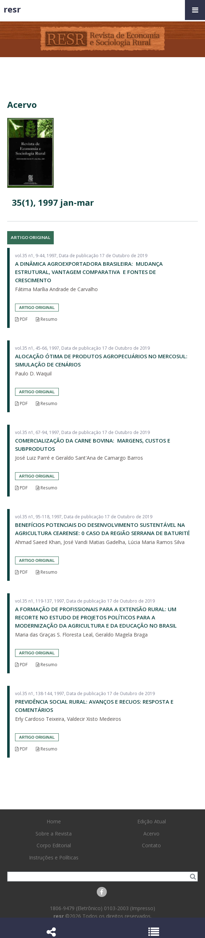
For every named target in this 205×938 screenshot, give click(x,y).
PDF (21, 319)
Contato (151, 845)
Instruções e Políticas (53, 857)
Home (54, 821)
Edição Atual (151, 821)
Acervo (151, 833)
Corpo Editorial (54, 845)
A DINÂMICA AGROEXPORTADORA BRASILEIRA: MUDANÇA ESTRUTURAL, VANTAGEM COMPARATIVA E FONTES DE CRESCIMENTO (89, 272)
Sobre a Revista (53, 833)
